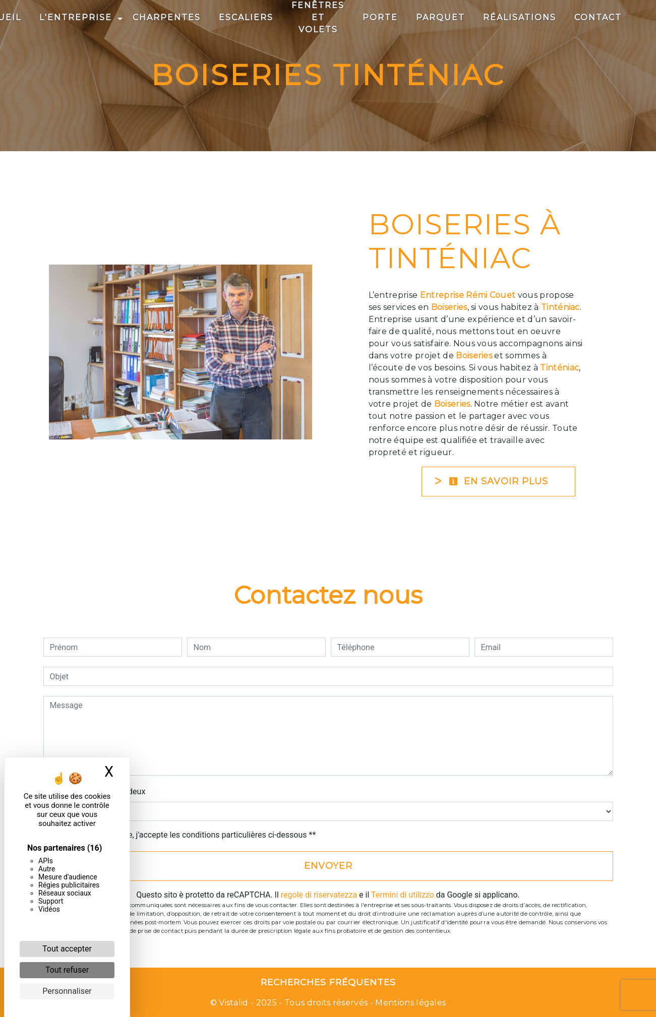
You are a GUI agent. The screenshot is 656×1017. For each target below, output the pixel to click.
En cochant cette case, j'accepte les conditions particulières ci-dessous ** (184, 835)
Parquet (440, 17)
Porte (380, 17)
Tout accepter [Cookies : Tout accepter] (67, 949)
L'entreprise (75, 17)
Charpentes (167, 17)
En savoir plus (498, 481)
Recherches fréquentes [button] (328, 982)
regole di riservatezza (319, 895)
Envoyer (328, 865)
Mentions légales (409, 1002)
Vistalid (234, 1002)
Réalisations (519, 17)
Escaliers (246, 17)
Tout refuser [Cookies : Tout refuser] (67, 970)
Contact (598, 17)
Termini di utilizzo (402, 895)
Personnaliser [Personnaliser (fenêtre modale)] (67, 991)
